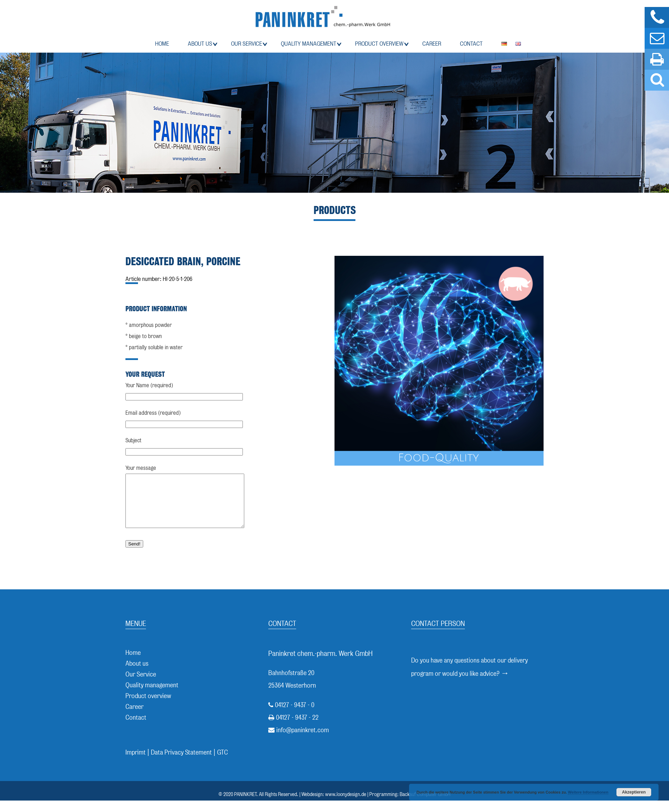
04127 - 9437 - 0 (294, 715)
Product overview (379, 43)
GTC (222, 762)
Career (431, 43)
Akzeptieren (634, 792)
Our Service (246, 43)
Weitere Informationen (588, 792)
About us (200, 43)
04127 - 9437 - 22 (297, 728)
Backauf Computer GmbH (425, 805)
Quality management (308, 43)
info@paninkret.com (302, 740)
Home (162, 43)
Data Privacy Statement (181, 762)
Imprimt (135, 762)
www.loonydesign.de (345, 805)
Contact (471, 43)
